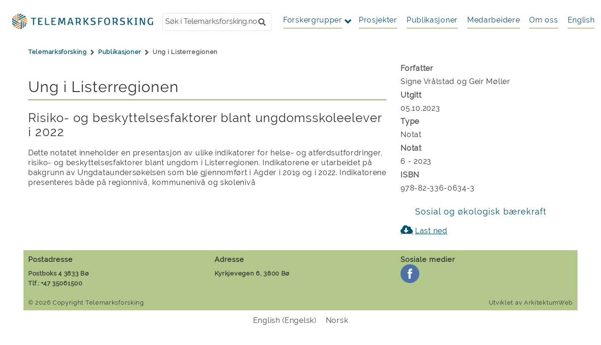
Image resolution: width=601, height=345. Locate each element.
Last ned (431, 230)
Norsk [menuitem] (337, 320)
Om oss (543, 19)
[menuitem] (581, 20)
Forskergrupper (312, 19)
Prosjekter (378, 19)
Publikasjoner (432, 19)
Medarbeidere (493, 19)
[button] (262, 22)
